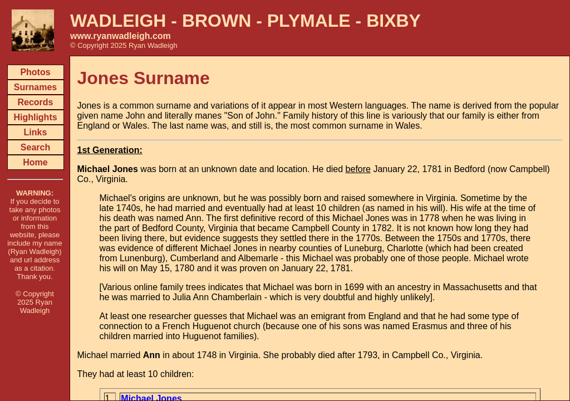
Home (35, 162)
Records (35, 102)
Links (35, 132)
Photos (35, 72)
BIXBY (393, 21)
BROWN (216, 21)
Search (35, 147)
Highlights (35, 117)
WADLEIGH (118, 21)
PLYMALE (309, 21)
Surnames (35, 87)
